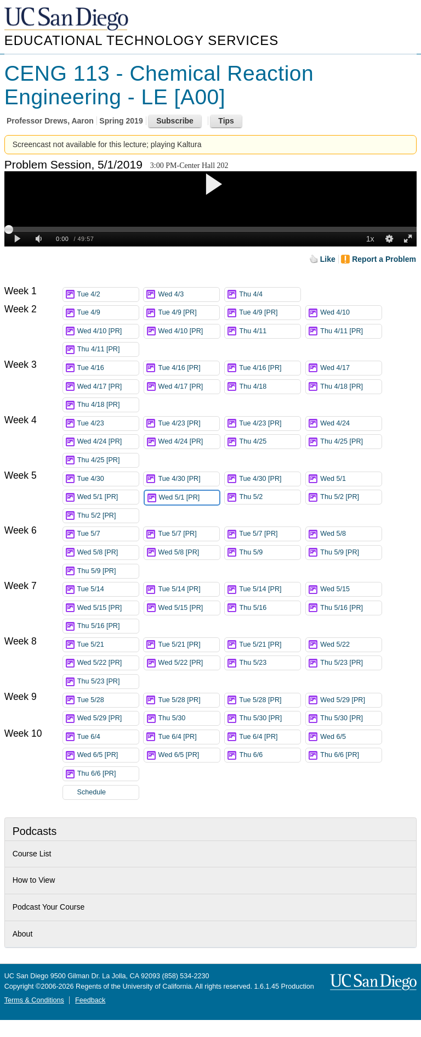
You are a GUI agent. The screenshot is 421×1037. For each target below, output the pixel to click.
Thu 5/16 (269, 608)
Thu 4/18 (269, 387)
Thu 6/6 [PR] (351, 755)
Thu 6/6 (269, 755)
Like (327, 259)
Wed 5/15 (351, 589)
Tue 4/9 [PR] (188, 312)
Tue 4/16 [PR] (188, 368)
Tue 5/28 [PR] (188, 700)
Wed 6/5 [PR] (108, 755)
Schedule (91, 792)
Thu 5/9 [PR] (351, 552)
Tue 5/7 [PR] (188, 534)
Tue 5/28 (108, 700)
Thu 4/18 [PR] (351, 387)
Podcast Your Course (49, 907)
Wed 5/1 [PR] (108, 497)
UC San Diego (67, 19)
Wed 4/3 (188, 294)
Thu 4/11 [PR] (351, 331)
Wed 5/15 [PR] (108, 608)
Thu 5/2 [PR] (351, 497)
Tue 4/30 (108, 479)
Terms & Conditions (34, 1000)
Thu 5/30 (189, 718)
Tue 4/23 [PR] (188, 423)
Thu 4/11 (269, 331)
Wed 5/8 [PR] (108, 552)
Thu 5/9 (269, 552)
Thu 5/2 (269, 497)
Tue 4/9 (108, 312)
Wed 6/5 (351, 737)
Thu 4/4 (269, 294)
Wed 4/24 (351, 423)
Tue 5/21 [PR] (188, 645)
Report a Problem (384, 259)
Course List (32, 853)
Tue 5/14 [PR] (188, 589)
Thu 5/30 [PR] (269, 718)
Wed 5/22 (351, 645)
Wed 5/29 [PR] (351, 700)
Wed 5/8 (351, 534)
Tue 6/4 (108, 737)
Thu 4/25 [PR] (351, 442)
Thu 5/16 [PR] (351, 608)
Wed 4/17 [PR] (108, 387)
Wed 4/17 (351, 368)
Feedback (90, 1000)
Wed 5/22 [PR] (108, 663)
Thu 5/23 (269, 663)
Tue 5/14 (108, 589)
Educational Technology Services (141, 40)
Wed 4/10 (351, 312)
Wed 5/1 (351, 479)
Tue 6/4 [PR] (188, 737)
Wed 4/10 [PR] (108, 331)
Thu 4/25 (269, 442)
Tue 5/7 (108, 534)
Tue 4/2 (108, 294)
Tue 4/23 (108, 423)
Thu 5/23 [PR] (351, 663)
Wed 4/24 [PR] (108, 442)
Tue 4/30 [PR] (188, 479)
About (23, 933)
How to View (34, 880)
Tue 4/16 (108, 368)
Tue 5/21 (108, 645)
